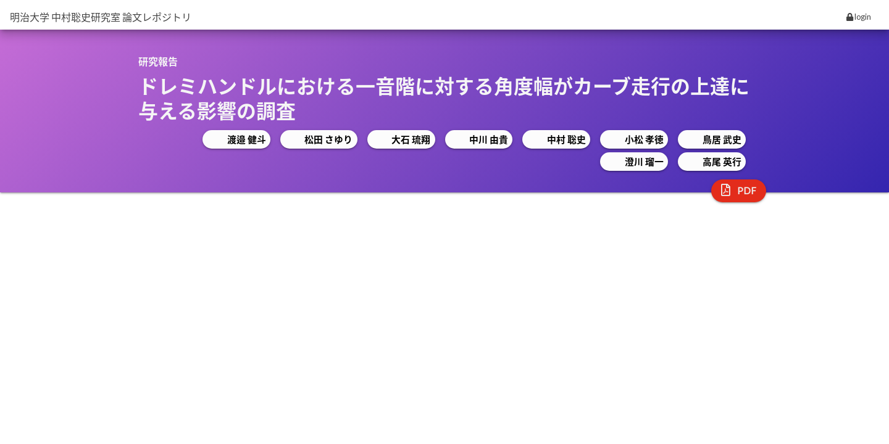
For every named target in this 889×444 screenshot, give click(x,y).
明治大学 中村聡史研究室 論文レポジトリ (100, 17)
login (858, 17)
